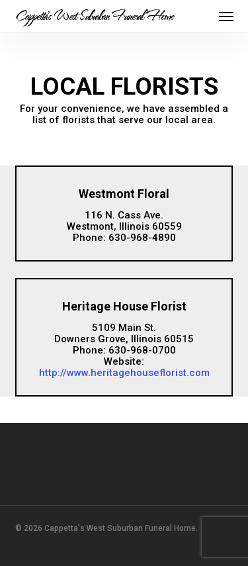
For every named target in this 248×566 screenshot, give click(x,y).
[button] (226, 16)
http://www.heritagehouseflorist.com (124, 373)
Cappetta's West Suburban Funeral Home (94, 16)
